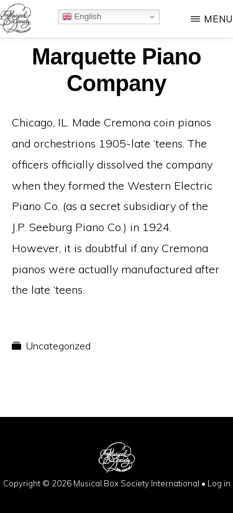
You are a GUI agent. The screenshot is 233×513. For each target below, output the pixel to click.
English (81, 17)
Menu (218, 19)
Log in (219, 483)
